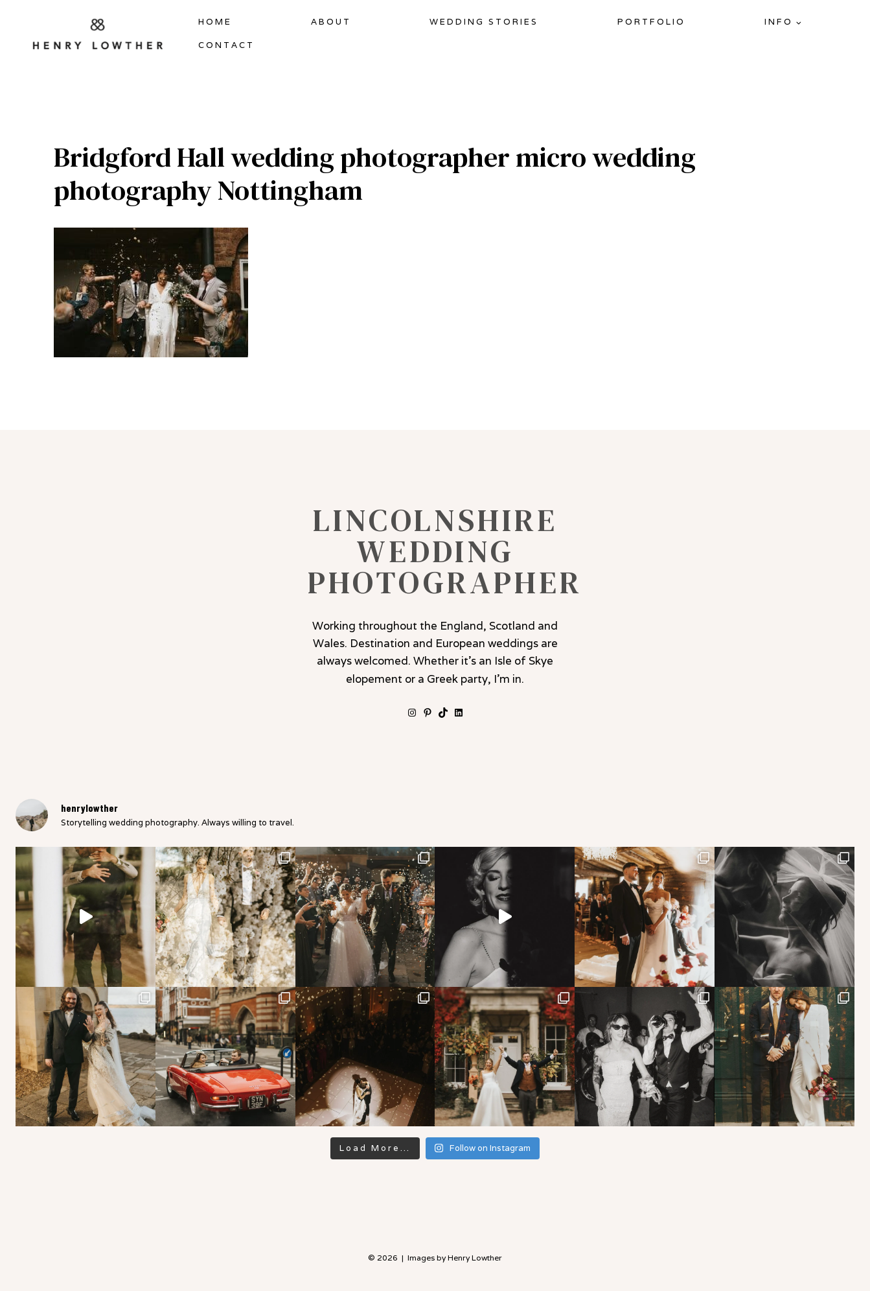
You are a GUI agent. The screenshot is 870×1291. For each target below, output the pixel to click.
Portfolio (651, 21)
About (331, 21)
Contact (226, 45)
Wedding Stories (483, 21)
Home (215, 21)
